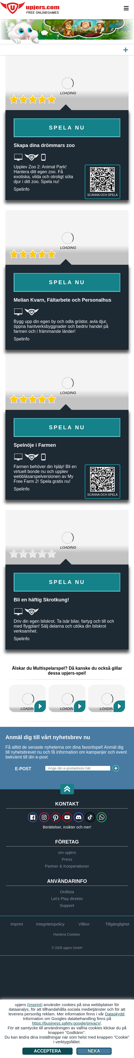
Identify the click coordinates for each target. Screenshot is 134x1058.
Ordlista (67, 891)
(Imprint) (35, 1004)
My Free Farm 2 (27, 698)
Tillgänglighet (117, 924)
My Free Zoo (106, 698)
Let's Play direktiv (67, 898)
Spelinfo (21, 189)
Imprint (16, 924)
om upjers (67, 852)
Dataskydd (114, 1014)
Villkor (84, 924)
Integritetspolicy (50, 924)
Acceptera (47, 1051)
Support (67, 905)
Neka (94, 1051)
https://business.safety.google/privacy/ (66, 1023)
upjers (30, 8)
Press (67, 859)
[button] (67, 789)
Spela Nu (67, 128)
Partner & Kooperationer (67, 866)
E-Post (23, 768)
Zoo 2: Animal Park (67, 698)
